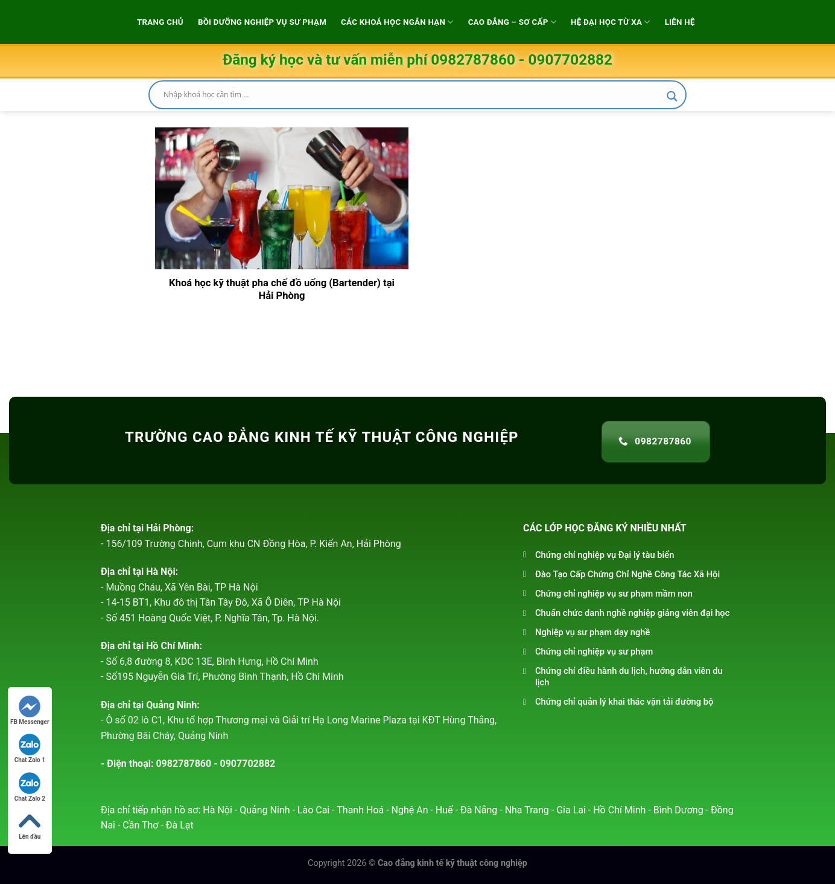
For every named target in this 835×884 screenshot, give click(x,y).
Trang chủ (160, 22)
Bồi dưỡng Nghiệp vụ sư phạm (262, 22)
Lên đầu (29, 825)
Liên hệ (680, 22)
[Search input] (412, 94)
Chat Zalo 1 (29, 748)
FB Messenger (29, 710)
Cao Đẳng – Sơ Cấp (512, 22)
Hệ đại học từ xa (610, 22)
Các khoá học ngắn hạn (397, 22)
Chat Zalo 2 (29, 787)
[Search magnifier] (672, 96)
